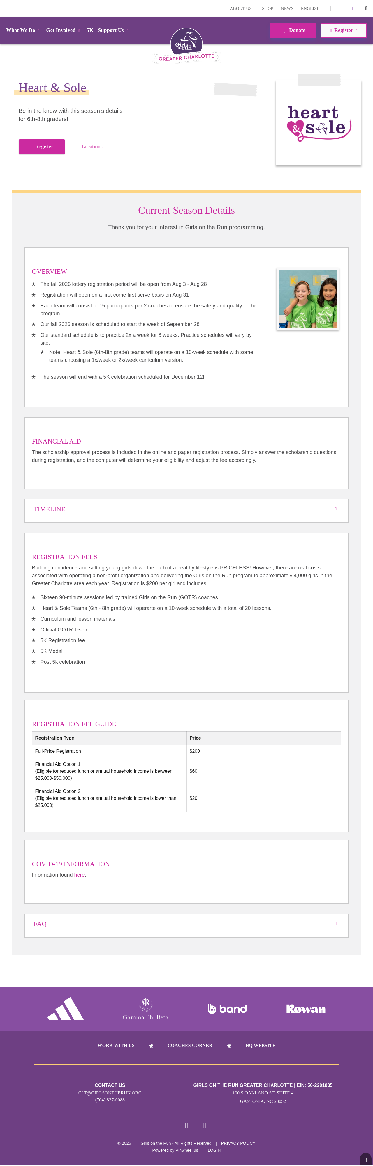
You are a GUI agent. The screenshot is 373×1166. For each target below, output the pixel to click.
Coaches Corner (190, 1045)
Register (42, 146)
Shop (267, 8)
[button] (366, 8)
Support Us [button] (114, 30)
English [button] (312, 8)
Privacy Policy (238, 1144)
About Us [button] (242, 8)
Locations (94, 146)
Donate (293, 30)
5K (90, 30)
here (79, 875)
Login (5, 8)
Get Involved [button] (64, 30)
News (287, 8)
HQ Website (260, 1045)
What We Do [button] (24, 30)
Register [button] (343, 30)
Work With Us (116, 1045)
